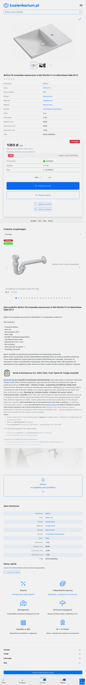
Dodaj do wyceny (43, 195)
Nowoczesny (47, 96)
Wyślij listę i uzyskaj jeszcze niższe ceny (62, 594)
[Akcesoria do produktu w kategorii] (43, 234)
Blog (5, 663)
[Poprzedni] (7, 267)
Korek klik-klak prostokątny (30, 444)
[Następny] (79, 267)
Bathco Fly (47, 88)
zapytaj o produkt (43, 204)
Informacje (7, 658)
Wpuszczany (47, 105)
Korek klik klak (9, 380)
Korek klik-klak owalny (29, 435)
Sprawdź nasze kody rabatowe (23, 594)
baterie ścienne (51, 405)
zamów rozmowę (43, 209)
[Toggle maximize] (79, 19)
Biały (44, 113)
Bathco (45, 84)
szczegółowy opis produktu (43, 485)
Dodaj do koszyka (43, 186)
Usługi (6, 654)
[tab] (16, 298)
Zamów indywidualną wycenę (43, 673)
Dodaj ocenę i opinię (12, 572)
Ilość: (37, 177)
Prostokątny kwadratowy (52, 109)
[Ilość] (43, 177)
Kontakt (7, 650)
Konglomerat (47, 101)
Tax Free (43, 678)
